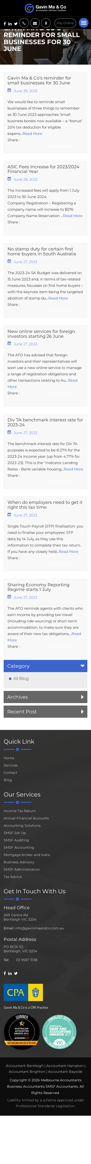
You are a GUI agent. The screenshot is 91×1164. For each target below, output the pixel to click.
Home (9, 758)
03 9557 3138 (26, 960)
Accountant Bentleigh (24, 1066)
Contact (10, 772)
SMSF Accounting (19, 847)
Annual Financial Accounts (26, 818)
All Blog (21, 678)
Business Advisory (19, 862)
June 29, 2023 (22, 90)
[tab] (45, 666)
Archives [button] (17, 697)
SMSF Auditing (16, 840)
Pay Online (65, 23)
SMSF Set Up (15, 833)
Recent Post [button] (22, 712)
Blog (8, 780)
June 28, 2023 (22, 179)
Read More (32, 133)
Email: (9, 928)
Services (11, 765)
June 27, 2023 (22, 261)
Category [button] (18, 666)
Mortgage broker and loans (27, 855)
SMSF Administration (22, 869)
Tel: (6, 960)
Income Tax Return (20, 811)
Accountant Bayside (65, 1071)
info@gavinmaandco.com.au (39, 928)
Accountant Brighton (27, 1071)
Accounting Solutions (22, 825)
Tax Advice (13, 877)
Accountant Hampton (64, 1066)
